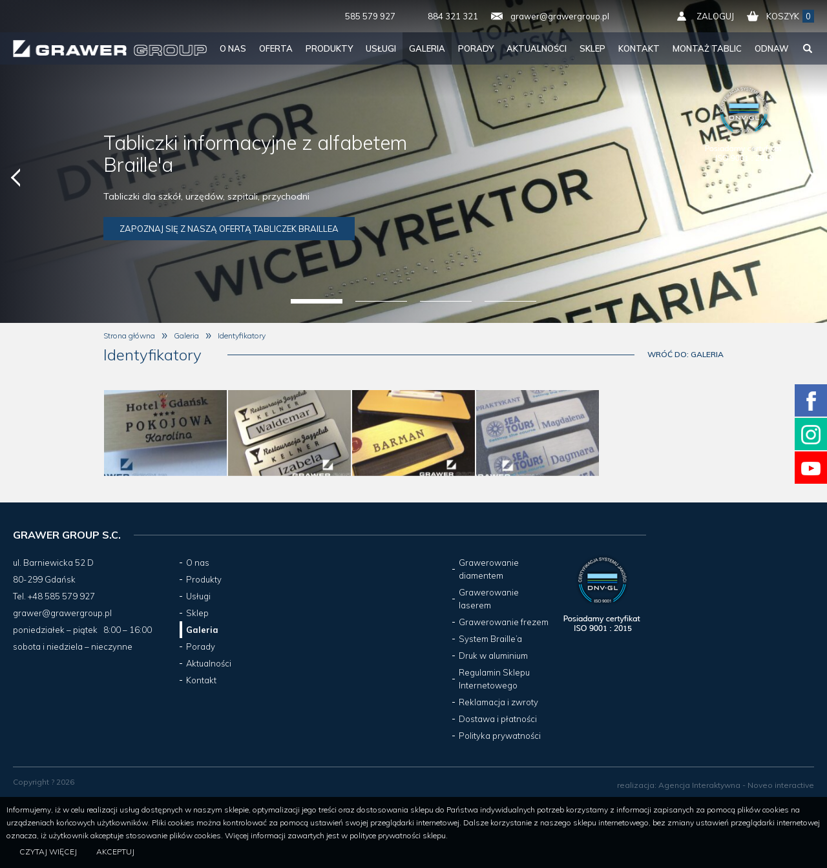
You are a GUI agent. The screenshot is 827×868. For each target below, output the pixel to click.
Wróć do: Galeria (685, 354)
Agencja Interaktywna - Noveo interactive (736, 785)
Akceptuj (115, 851)
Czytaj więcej (48, 851)
